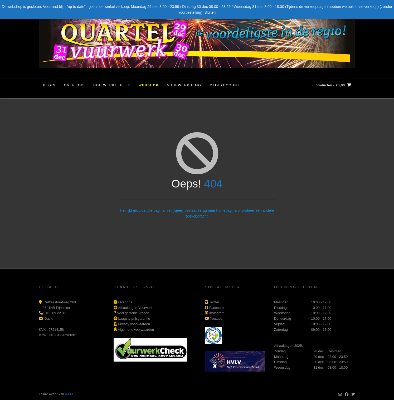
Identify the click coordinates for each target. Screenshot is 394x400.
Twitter (214, 302)
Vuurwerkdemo (184, 85)
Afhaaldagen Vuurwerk (135, 308)
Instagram (217, 313)
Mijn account (225, 85)
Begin (49, 85)
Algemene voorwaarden (136, 330)
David (49, 318)
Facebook (216, 308)
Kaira (69, 394)
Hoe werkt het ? (111, 85)
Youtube (216, 318)
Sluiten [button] (210, 12)
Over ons (74, 85)
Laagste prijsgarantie (134, 318)
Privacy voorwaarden (134, 324)
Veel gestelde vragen (133, 313)
